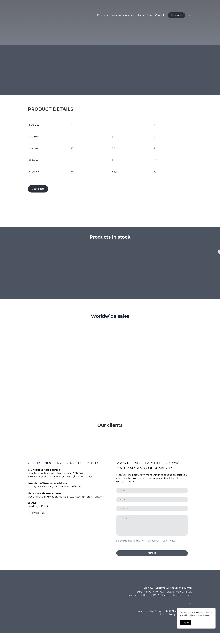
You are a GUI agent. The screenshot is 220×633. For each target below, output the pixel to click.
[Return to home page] (34, 15)
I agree (186, 623)
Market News (145, 15)
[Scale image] (22, 264)
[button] (176, 15)
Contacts (160, 15)
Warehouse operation (124, 15)
